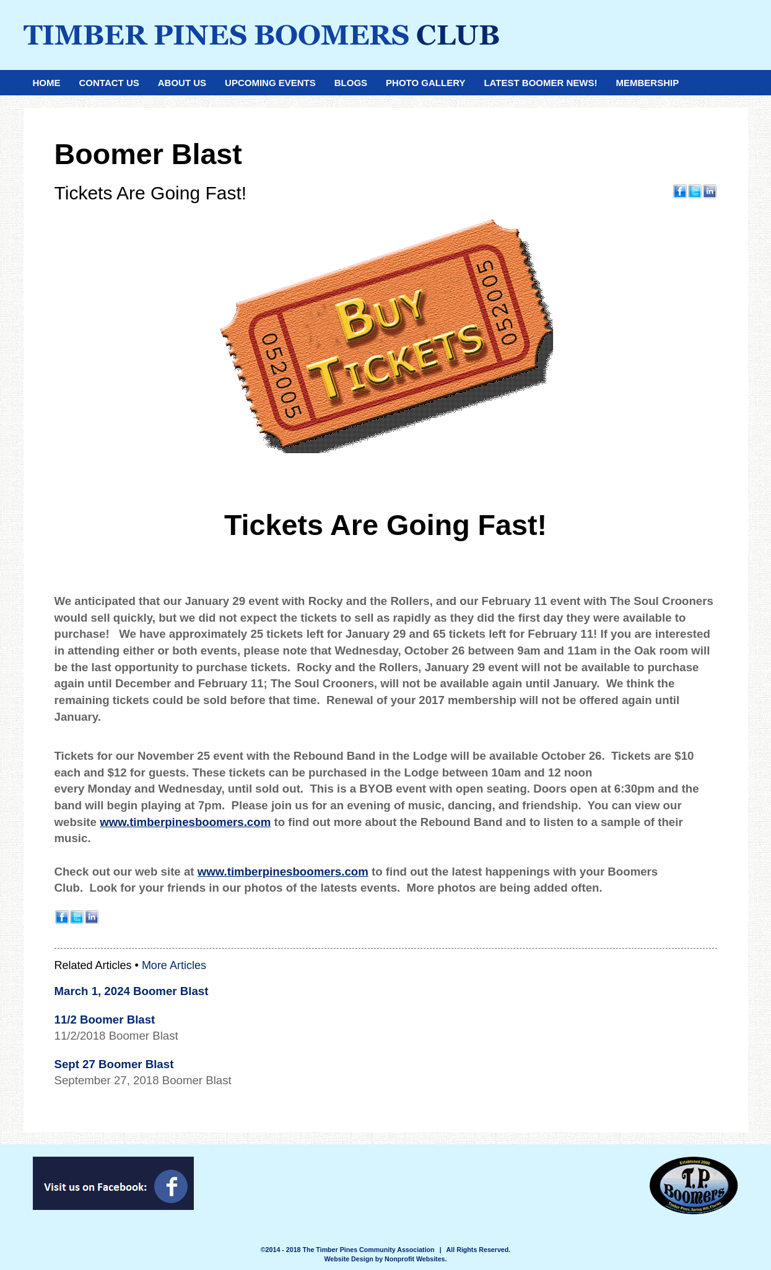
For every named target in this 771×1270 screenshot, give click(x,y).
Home (47, 82)
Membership (647, 82)
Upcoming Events (270, 82)
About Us (182, 82)
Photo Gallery (425, 82)
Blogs (350, 82)
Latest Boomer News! (540, 82)
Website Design (350, 1259)
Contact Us (109, 82)
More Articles (174, 965)
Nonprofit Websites (415, 1259)
